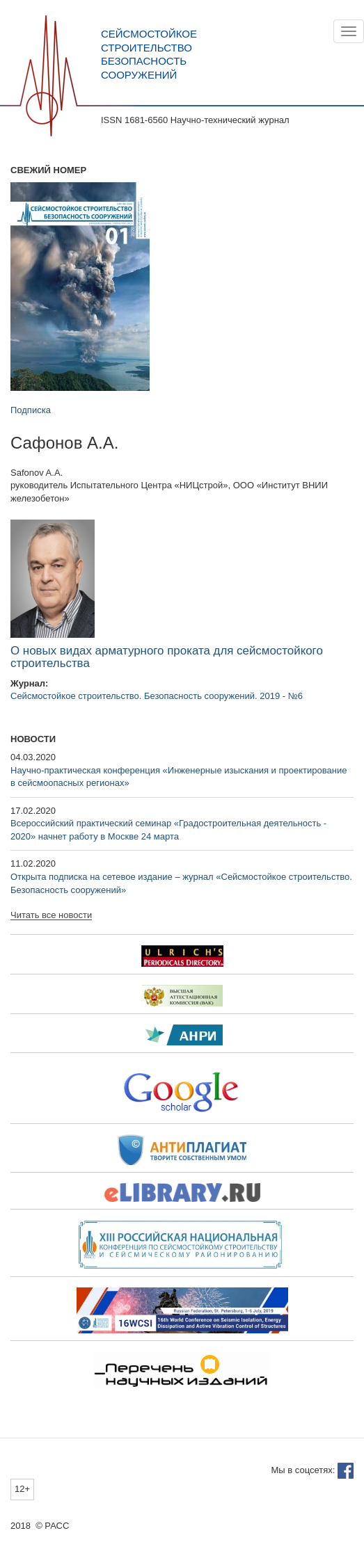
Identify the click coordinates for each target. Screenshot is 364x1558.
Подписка (30, 410)
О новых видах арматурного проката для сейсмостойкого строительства (166, 657)
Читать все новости (51, 915)
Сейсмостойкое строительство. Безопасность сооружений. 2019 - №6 (156, 696)
